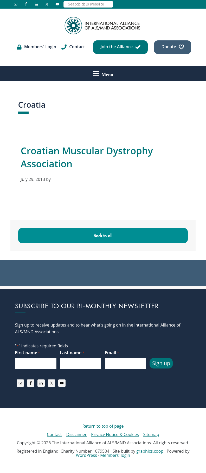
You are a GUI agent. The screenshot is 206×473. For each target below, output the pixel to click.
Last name (72, 353)
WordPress (86, 455)
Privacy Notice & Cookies (115, 434)
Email (112, 353)
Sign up (161, 363)
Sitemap (151, 434)
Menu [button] (107, 74)
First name (27, 353)
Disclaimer (76, 434)
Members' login (115, 455)
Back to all (103, 235)
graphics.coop (149, 451)
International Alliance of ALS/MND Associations (103, 25)
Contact (54, 434)
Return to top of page (103, 426)
